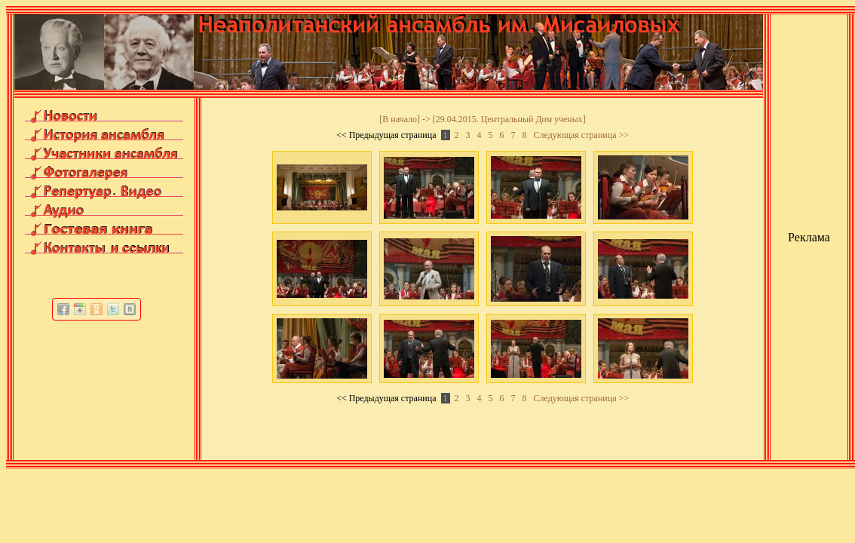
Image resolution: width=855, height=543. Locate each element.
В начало (399, 119)
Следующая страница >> (582, 135)
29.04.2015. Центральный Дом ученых (509, 119)
